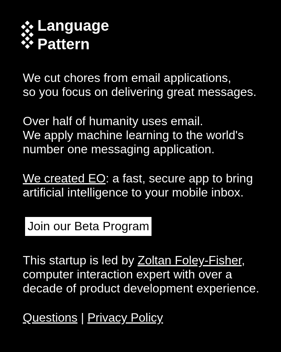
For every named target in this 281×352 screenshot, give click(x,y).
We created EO (64, 178)
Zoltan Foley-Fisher (189, 260)
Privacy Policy (125, 317)
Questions (50, 317)
